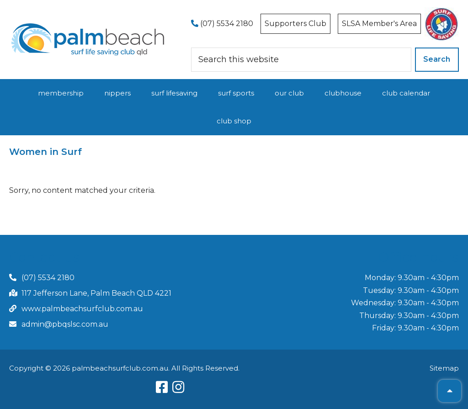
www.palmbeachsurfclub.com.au (82, 308)
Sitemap (444, 368)
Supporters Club (295, 23)
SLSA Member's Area (379, 23)
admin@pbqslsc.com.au (64, 324)
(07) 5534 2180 (222, 23)
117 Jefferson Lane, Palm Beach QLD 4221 (96, 293)
